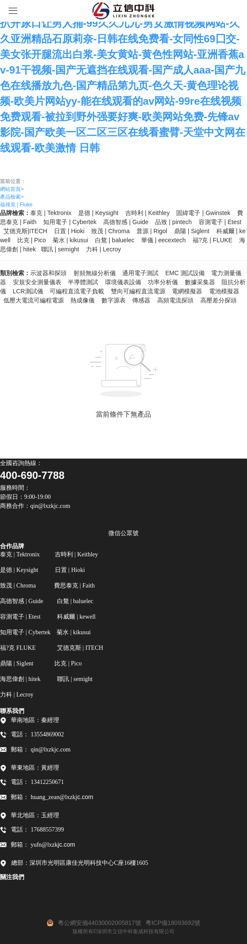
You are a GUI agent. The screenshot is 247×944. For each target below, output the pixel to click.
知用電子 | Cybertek (69, 221)
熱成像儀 (82, 300)
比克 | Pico (31, 240)
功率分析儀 (163, 282)
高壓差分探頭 (218, 300)
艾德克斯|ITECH (25, 231)
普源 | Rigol (151, 231)
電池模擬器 (224, 291)
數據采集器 (200, 282)
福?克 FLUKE (212, 240)
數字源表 (113, 300)
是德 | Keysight (98, 212)
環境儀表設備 (123, 282)
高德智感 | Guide (126, 221)
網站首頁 (12, 189)
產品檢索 (12, 197)
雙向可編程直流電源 (138, 291)
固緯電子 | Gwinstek (203, 212)
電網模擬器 (187, 291)
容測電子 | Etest (220, 221)
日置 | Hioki (69, 231)
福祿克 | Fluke (16, 205)
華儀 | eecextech (163, 240)
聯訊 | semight (60, 249)
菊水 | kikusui (70, 240)
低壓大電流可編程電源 (33, 300)
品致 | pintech (173, 221)
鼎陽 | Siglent (191, 231)
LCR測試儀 (28, 291)
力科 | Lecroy (103, 249)
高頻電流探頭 (175, 300)
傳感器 (141, 300)
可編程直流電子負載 (77, 291)
